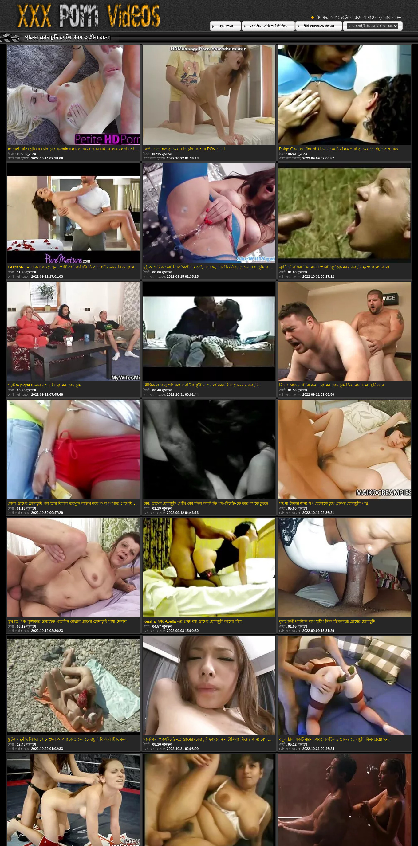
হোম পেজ (225, 26)
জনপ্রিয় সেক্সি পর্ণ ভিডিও (268, 26)
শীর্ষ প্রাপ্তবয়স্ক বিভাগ (319, 26)
